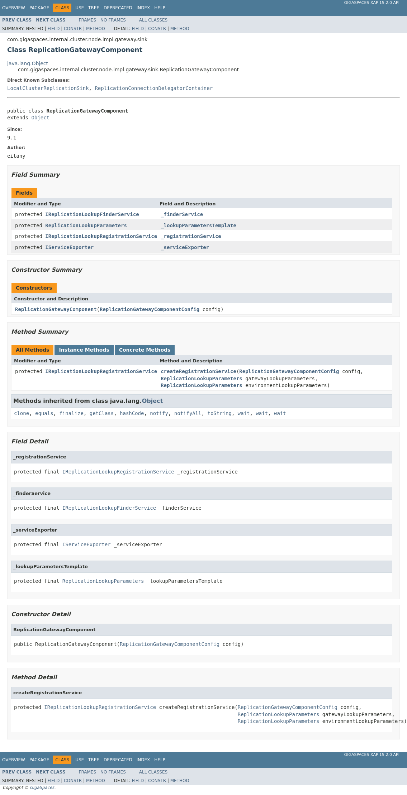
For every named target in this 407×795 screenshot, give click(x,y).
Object (40, 117)
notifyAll (188, 413)
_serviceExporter (185, 247)
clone (21, 413)
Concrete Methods (145, 350)
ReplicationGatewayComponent (56, 309)
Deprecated (118, 7)
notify (159, 413)
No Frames (113, 20)
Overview (13, 7)
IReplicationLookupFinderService (92, 214)
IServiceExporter (69, 247)
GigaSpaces (42, 787)
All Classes (153, 20)
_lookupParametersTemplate (198, 225)
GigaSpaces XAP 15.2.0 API (371, 2)
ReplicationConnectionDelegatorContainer (154, 88)
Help (159, 7)
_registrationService (191, 236)
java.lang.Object (27, 63)
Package (39, 7)
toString (220, 413)
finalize (71, 413)
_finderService (182, 214)
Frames (87, 20)
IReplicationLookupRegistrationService (101, 236)
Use (79, 7)
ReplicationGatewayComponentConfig (149, 309)
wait (244, 413)
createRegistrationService (198, 371)
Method (95, 28)
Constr (73, 28)
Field (53, 28)
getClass (102, 413)
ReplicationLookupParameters (86, 225)
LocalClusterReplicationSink (48, 88)
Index (143, 7)
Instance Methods (84, 350)
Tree (93, 7)
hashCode (132, 413)
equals (44, 413)
